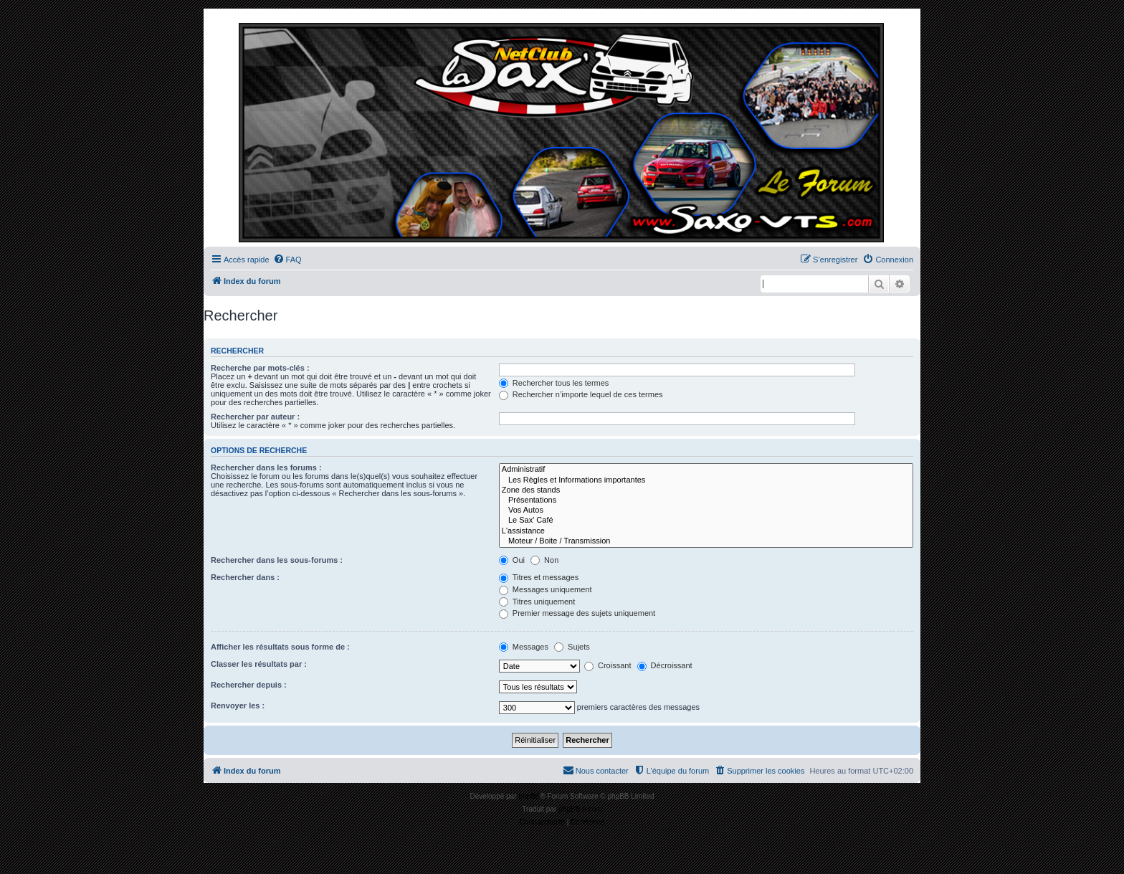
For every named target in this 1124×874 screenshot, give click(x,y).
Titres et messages (538, 577)
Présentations (706, 500)
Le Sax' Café (706, 521)
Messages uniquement (545, 589)
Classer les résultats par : (259, 664)
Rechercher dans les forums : (266, 467)
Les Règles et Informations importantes (706, 480)
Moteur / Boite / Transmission (706, 541)
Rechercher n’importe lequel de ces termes (581, 394)
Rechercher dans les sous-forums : (277, 560)
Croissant (608, 665)
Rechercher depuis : (249, 684)
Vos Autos (706, 510)
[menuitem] (287, 259)
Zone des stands (706, 490)
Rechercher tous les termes (554, 383)
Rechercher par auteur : (255, 416)
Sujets (572, 646)
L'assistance (706, 531)
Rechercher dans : (245, 577)
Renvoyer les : (238, 705)
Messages (523, 646)
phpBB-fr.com (580, 809)
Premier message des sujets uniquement (577, 613)
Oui (512, 560)
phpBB (529, 796)
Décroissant (664, 665)
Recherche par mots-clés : (260, 368)
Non (544, 560)
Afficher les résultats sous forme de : (280, 646)
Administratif (706, 470)
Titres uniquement (537, 601)
